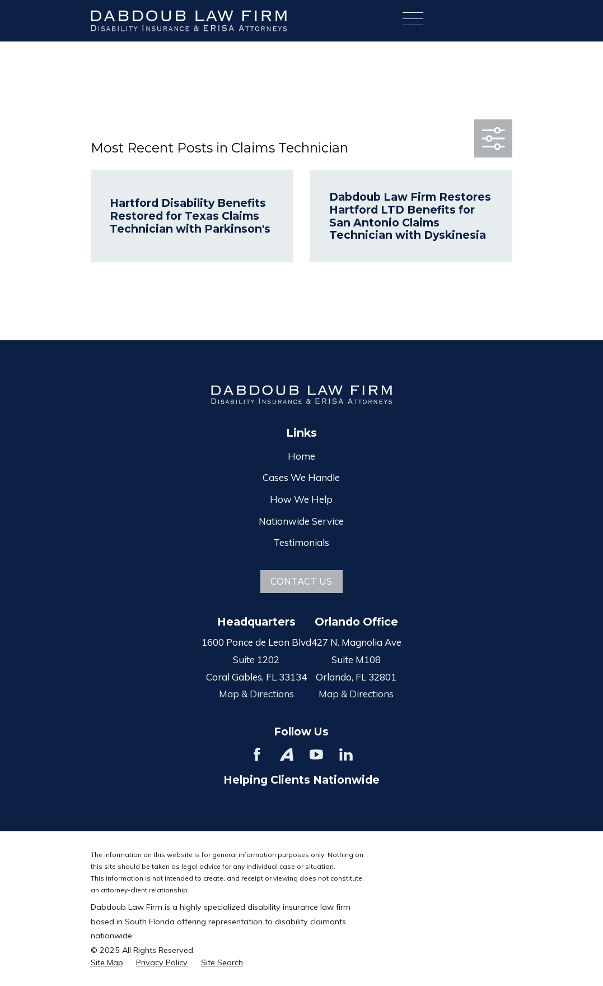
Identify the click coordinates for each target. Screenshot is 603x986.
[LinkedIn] (346, 754)
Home (301, 456)
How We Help (301, 499)
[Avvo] (286, 754)
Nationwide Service (301, 521)
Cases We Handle (301, 477)
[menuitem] (107, 963)
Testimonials (301, 542)
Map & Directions (256, 694)
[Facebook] (257, 754)
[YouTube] (316, 754)
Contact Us (301, 581)
